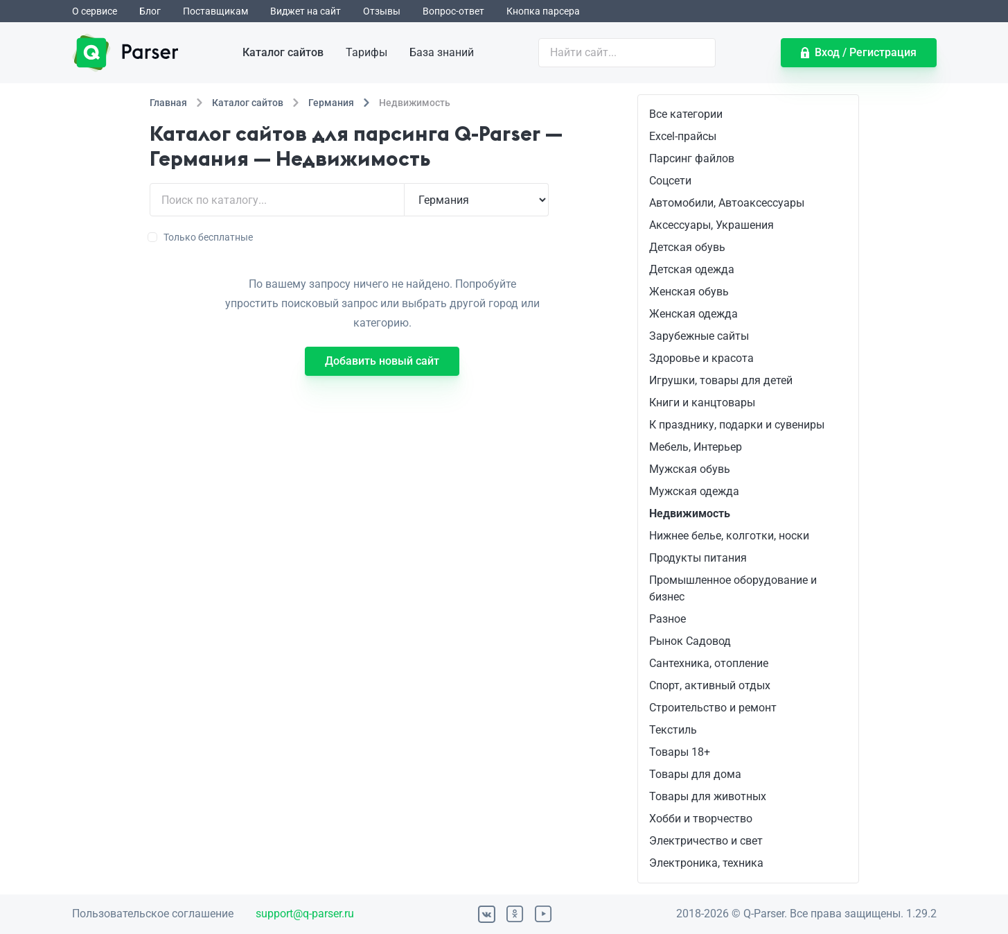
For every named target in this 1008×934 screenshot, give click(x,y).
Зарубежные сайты (699, 336)
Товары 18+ (679, 752)
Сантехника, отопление (708, 663)
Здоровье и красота (701, 358)
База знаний (441, 52)
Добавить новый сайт (382, 360)
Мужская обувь (689, 469)
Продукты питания (698, 557)
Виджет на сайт (305, 11)
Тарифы (366, 52)
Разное (667, 618)
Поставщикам (215, 11)
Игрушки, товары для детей (721, 380)
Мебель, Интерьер (695, 446)
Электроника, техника (706, 863)
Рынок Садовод (690, 641)
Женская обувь (689, 291)
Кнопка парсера (543, 11)
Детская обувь (687, 247)
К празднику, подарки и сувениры (736, 424)
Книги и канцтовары (702, 402)
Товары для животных (707, 796)
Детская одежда (691, 269)
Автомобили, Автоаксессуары (726, 202)
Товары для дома (695, 774)
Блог (150, 11)
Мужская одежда (694, 491)
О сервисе (94, 11)
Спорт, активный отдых (709, 685)
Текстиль (673, 729)
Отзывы (381, 11)
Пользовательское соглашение (152, 913)
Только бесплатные (201, 237)
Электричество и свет (706, 840)
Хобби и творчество (700, 818)
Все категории (686, 114)
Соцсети (670, 180)
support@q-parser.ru (305, 913)
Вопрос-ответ (453, 11)
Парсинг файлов (691, 158)
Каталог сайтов (283, 52)
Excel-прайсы (682, 136)
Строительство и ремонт (713, 707)
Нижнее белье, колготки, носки (729, 535)
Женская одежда (693, 313)
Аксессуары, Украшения (711, 225)
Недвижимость (689, 513)
